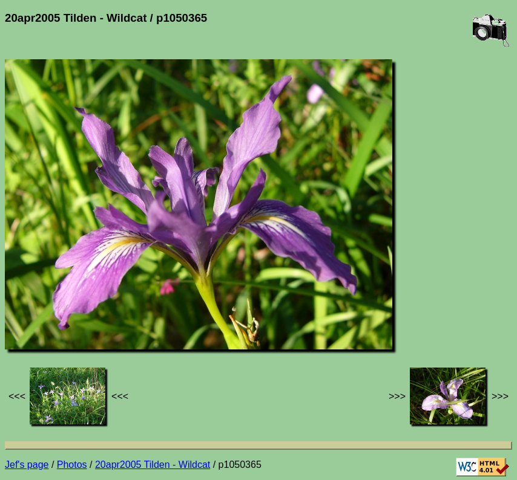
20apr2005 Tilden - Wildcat (152, 464)
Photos (72, 464)
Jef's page (26, 464)
